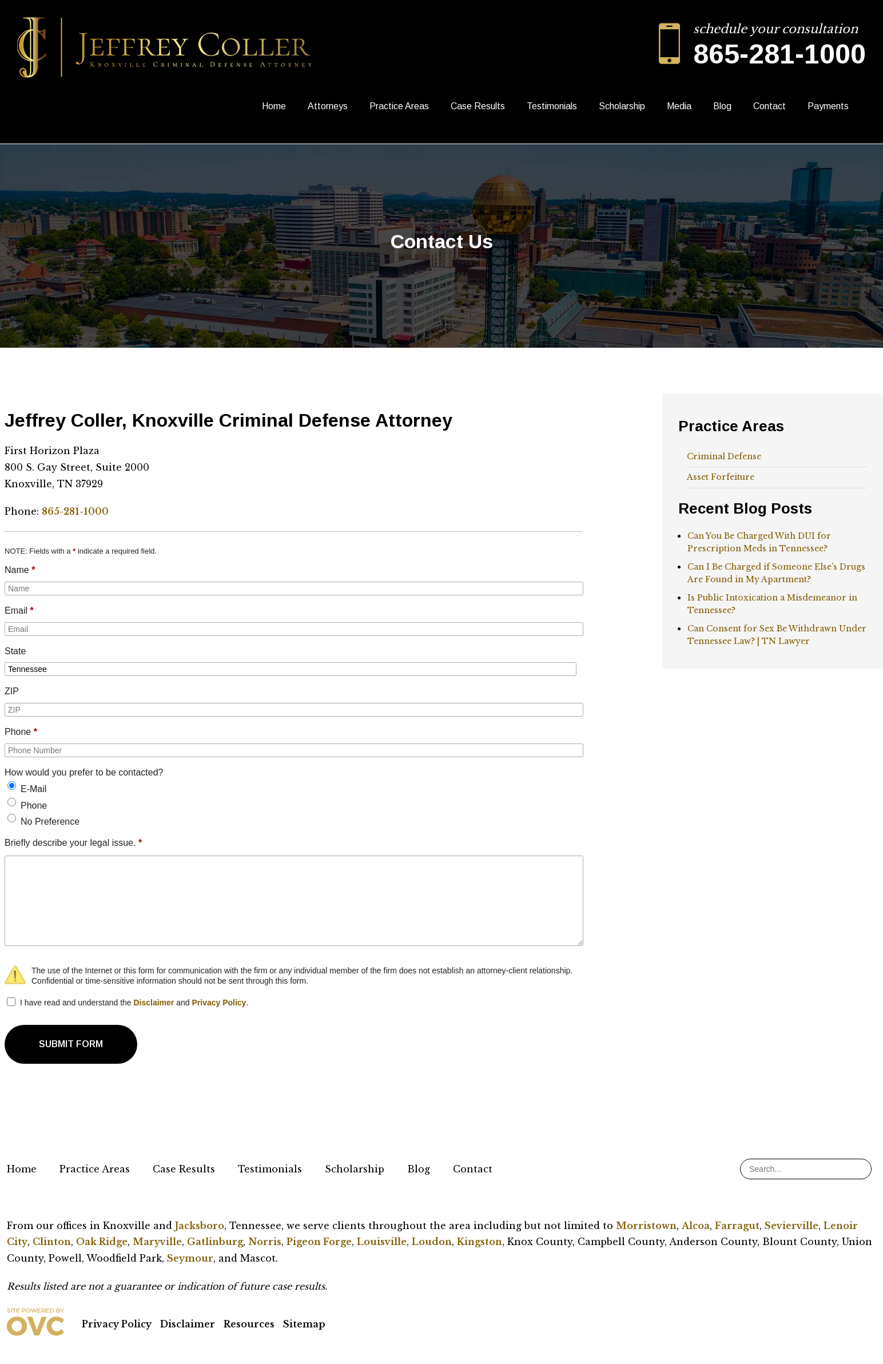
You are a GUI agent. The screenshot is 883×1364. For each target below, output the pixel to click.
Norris (264, 1241)
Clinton (52, 1241)
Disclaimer (153, 1002)
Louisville (382, 1241)
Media (679, 106)
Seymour (190, 1258)
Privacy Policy (219, 1002)
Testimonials (552, 106)
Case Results (478, 106)
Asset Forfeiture (720, 477)
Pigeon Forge (319, 1241)
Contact (769, 106)
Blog (722, 106)
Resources (249, 1324)
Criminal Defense (724, 456)
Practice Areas (399, 106)
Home (274, 106)
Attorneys (328, 106)
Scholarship (622, 106)
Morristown (646, 1225)
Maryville (157, 1241)
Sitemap (304, 1324)
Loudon (432, 1241)
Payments (828, 106)
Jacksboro (199, 1225)
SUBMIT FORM (71, 1044)
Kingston (479, 1241)
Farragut (737, 1225)
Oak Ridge (102, 1241)
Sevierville (791, 1225)
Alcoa (696, 1225)
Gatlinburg (215, 1241)
